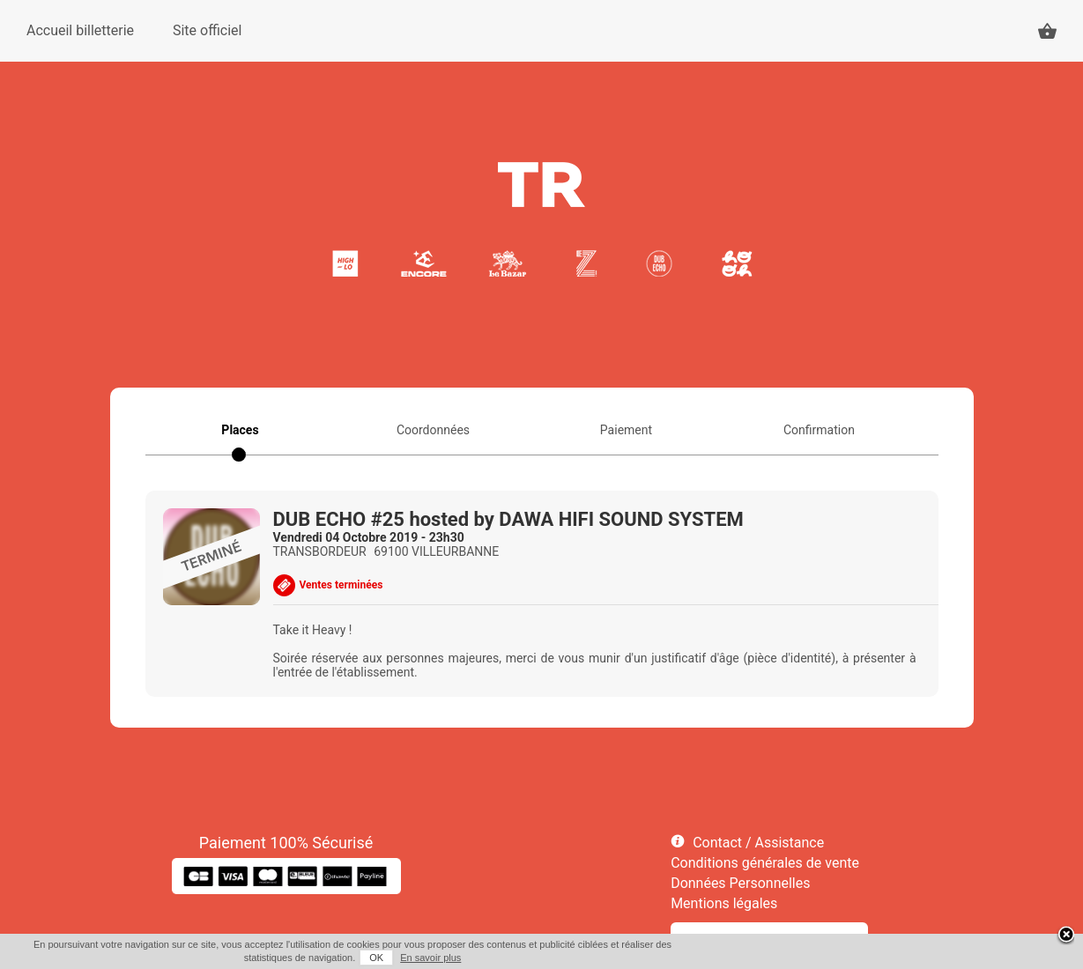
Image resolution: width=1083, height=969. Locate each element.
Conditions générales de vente (765, 862)
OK (376, 957)
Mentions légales (724, 903)
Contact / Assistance (758, 842)
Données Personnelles (740, 883)
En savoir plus (430, 957)
